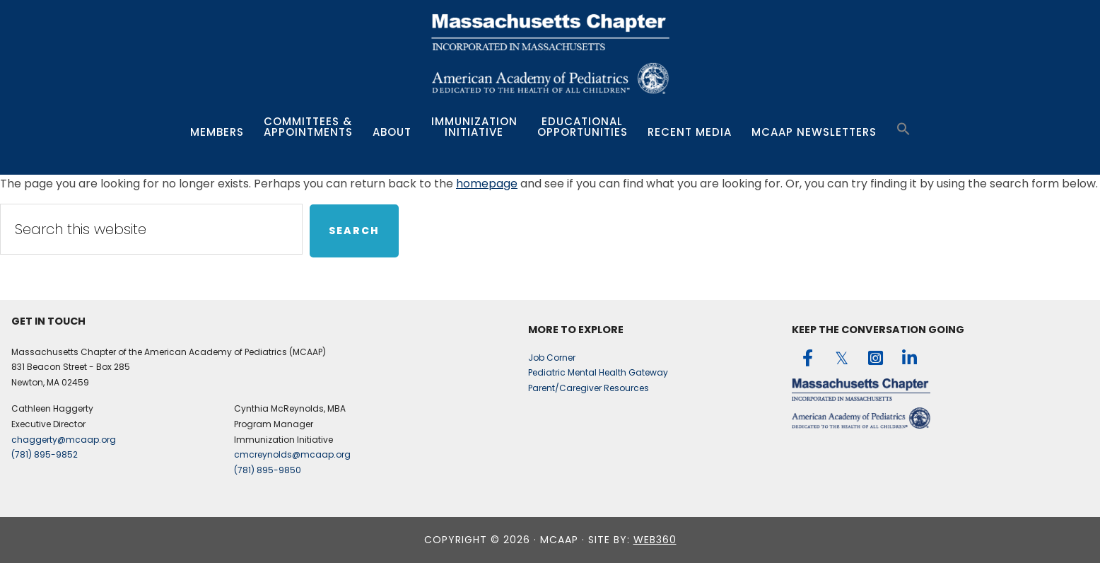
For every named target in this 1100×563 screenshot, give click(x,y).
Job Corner (551, 358)
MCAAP (550, 56)
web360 (655, 540)
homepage (486, 183)
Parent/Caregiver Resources (588, 388)
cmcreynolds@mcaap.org (292, 454)
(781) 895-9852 (44, 454)
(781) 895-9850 (267, 470)
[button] (903, 129)
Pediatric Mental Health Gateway (598, 372)
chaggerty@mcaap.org (63, 440)
